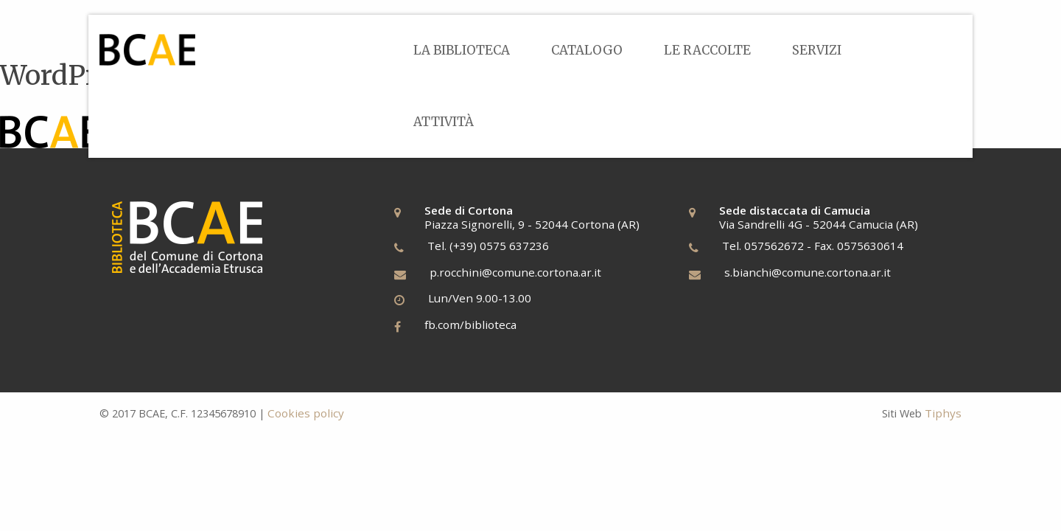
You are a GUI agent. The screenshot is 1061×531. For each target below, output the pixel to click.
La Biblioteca (461, 50)
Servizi (816, 50)
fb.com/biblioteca (470, 324)
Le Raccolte (707, 50)
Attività (443, 122)
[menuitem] (461, 50)
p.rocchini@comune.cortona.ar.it (515, 272)
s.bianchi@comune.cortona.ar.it (807, 272)
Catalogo (587, 50)
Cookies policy (305, 413)
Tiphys (943, 413)
